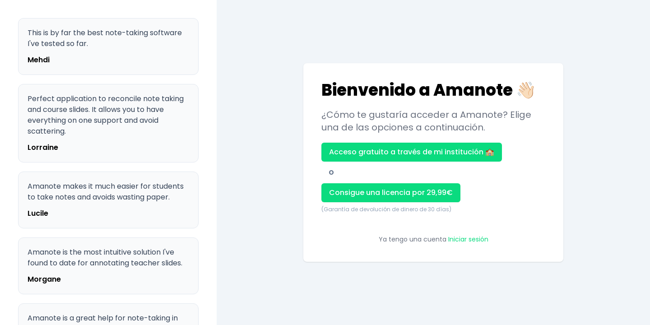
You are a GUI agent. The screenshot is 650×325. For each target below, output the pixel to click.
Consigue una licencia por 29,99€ (391, 192)
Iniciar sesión (468, 239)
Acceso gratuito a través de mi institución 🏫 (411, 152)
